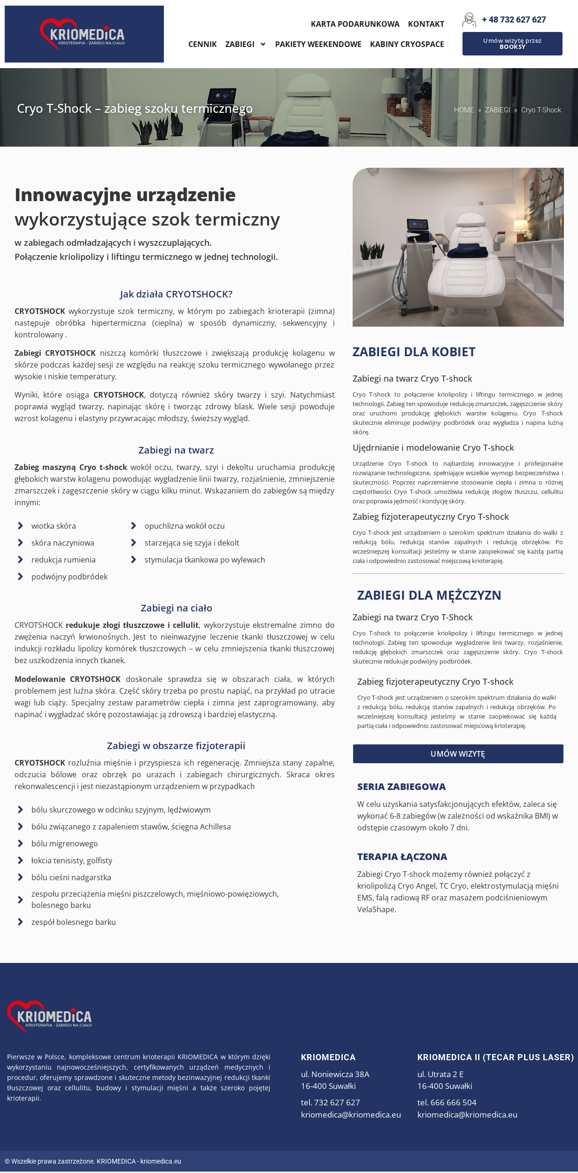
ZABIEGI (246, 44)
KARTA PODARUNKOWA (355, 24)
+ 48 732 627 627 (514, 19)
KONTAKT (426, 24)
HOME (464, 111)
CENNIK (202, 44)
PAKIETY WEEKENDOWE (318, 44)
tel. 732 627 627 (330, 1103)
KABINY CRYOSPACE (407, 44)
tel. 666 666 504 (447, 1103)
